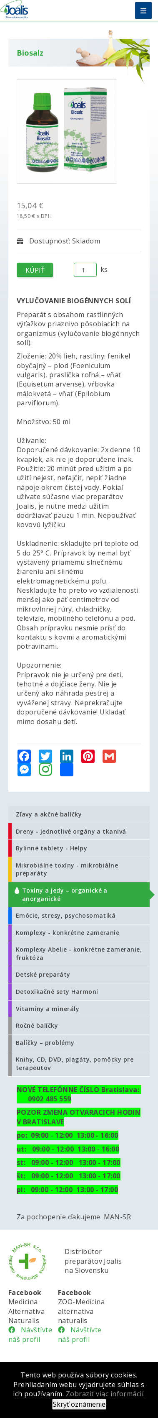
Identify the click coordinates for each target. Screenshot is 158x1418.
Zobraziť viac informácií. (105, 1393)
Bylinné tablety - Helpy (51, 848)
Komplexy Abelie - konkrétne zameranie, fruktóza (79, 953)
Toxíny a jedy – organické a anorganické (65, 894)
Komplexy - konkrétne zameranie (67, 933)
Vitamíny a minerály (47, 1009)
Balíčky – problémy (45, 1043)
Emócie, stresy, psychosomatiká (65, 915)
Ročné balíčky (37, 1025)
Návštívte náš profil (30, 1334)
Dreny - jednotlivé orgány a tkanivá (71, 831)
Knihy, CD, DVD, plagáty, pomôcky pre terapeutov (74, 1063)
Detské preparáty (43, 974)
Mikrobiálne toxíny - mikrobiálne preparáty (67, 869)
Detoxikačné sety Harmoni (57, 992)
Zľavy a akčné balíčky (49, 814)
